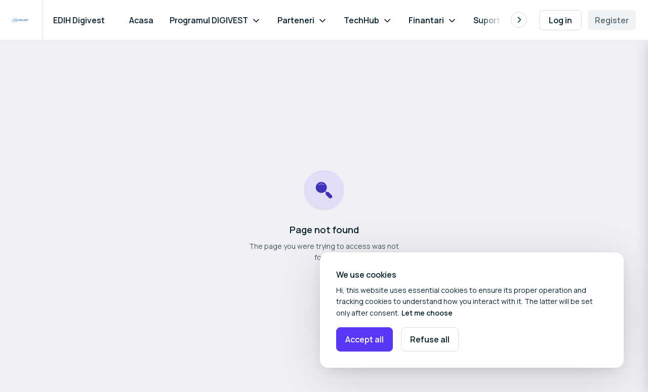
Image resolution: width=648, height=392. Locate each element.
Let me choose (427, 313)
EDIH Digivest (79, 20)
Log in (560, 20)
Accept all (364, 339)
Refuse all (430, 339)
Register (612, 20)
